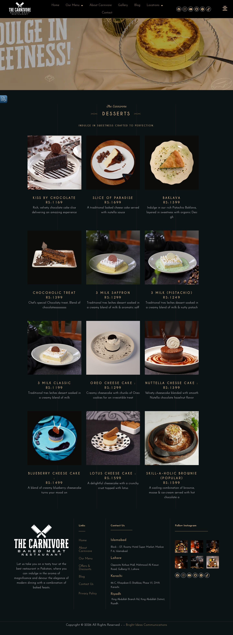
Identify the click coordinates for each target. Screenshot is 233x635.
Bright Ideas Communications (146, 625)
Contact (107, 12)
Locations (155, 5)
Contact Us (86, 584)
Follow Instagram (185, 525)
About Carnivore (100, 5)
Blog (137, 5)
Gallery (123, 5)
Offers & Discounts (85, 568)
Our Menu (74, 5)
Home (55, 5)
